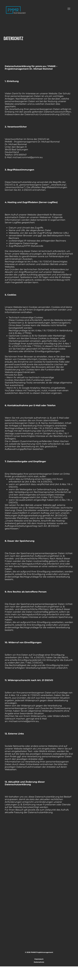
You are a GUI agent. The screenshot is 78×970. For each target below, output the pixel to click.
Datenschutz (39, 966)
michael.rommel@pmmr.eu (24, 721)
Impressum (39, 959)
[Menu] (69, 9)
